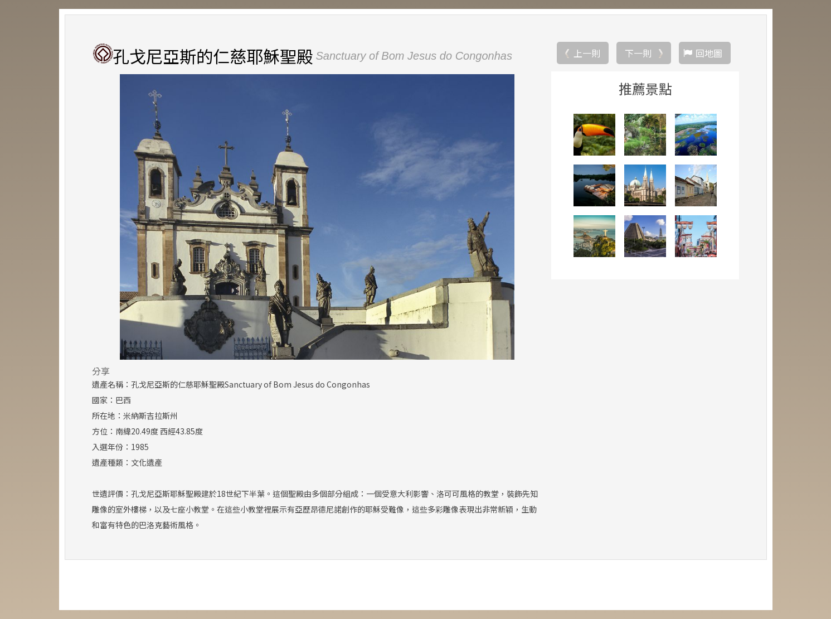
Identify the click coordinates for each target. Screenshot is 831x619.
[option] (317, 217)
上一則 (587, 53)
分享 (101, 371)
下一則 (638, 53)
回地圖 (709, 53)
